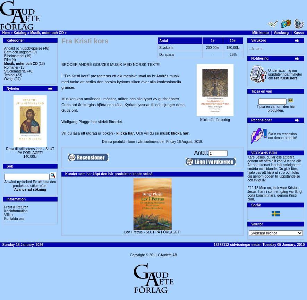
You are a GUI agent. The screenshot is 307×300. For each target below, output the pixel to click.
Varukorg (281, 33)
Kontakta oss (14, 219)
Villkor (9, 215)
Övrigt (9, 79)
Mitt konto (260, 33)
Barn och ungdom (18, 52)
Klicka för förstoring (215, 118)
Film (7, 60)
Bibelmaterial (14, 56)
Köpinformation (15, 211)
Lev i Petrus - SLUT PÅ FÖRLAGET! (152, 232)
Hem (6, 33)
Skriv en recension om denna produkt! (282, 136)
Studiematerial (15, 71)
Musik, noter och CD (47, 33)
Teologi (9, 75)
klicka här (125, 133)
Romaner (11, 67)
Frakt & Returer (16, 207)
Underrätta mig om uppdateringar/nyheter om (285, 74)
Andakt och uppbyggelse (23, 48)
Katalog (20, 33)
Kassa (298, 33)
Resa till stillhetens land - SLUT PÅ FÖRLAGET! (30, 151)
